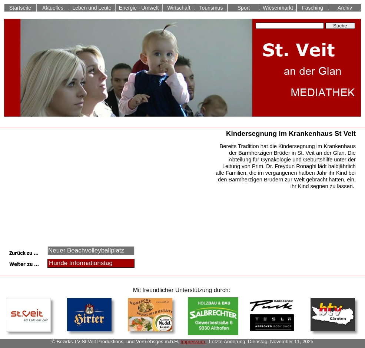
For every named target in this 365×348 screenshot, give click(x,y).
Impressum (193, 341)
